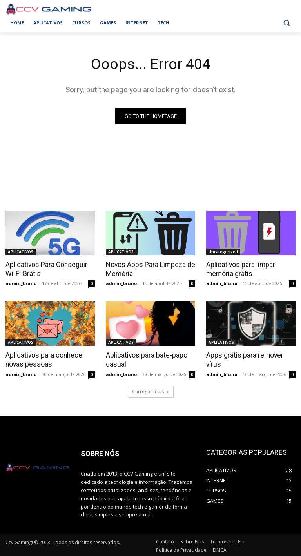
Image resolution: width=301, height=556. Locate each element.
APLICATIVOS (20, 251)
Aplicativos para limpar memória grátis (239, 269)
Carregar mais (150, 390)
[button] (286, 23)
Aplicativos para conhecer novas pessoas (43, 359)
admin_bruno (20, 283)
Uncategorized (223, 251)
